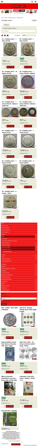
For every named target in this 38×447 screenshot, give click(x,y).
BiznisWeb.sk (34, 445)
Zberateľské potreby (19, 279)
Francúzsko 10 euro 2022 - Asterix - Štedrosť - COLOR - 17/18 (27, 378)
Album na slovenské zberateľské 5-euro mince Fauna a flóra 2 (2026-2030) (9, 378)
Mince (19, 237)
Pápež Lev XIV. (4, 225)
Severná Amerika (19, 259)
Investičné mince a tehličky (19, 269)
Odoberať (4, 304)
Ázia (19, 257)
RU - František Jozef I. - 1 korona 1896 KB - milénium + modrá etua (10, 103)
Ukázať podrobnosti (5, 443)
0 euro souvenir (19, 273)
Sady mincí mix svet (7, 261)
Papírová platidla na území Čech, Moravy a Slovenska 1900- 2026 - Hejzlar (8, 344)
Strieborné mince (7, 251)
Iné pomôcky (19, 282)
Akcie (2, 223)
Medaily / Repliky (19, 286)
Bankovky (19, 266)
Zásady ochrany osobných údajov (14, 440)
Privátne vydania (5, 277)
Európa (19, 255)
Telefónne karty (19, 290)
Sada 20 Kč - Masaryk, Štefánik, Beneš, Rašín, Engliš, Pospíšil (28, 309)
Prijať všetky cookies (16, 444)
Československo (19, 245)
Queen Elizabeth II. (5, 230)
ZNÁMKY (19, 284)
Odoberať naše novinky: (5, 296)
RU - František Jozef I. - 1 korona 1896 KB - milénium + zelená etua (28, 103)
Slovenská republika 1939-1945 (9, 240)
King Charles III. (5, 232)
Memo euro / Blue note (19, 275)
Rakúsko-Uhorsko (19, 247)
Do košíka (10, 67)
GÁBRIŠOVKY (19, 271)
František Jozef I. (19, 249)
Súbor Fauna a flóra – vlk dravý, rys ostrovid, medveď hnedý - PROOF (27, 344)
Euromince (19, 264)
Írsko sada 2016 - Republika (9, 411)
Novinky (19, 234)
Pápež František (5, 227)
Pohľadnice (19, 288)
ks (4, 67)
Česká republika (19, 243)
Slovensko (19, 239)
